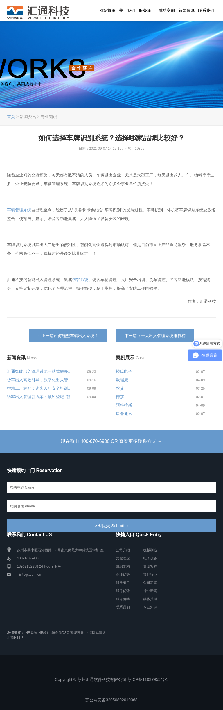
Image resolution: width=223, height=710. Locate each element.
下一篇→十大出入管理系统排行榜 (155, 335)
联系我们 (206, 10)
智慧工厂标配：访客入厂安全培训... (39, 388)
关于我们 (127, 10)
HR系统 (31, 633)
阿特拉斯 (124, 405)
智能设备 (77, 633)
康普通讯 (124, 413)
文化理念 (123, 558)
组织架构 (123, 566)
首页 (11, 116)
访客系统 (80, 279)
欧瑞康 (122, 380)
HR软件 (44, 633)
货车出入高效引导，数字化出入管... (39, 380)
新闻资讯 (186, 10)
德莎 (120, 396)
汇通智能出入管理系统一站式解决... (39, 371)
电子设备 (150, 558)
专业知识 (150, 607)
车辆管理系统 (19, 210)
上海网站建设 (95, 633)
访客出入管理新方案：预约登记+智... (40, 396)
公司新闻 (150, 583)
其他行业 (150, 575)
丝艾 (120, 388)
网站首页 (107, 10)
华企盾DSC (60, 633)
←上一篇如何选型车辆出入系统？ (67, 335)
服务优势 (123, 591)
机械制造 (150, 550)
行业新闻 (150, 591)
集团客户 (150, 566)
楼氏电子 (124, 371)
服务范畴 (123, 599)
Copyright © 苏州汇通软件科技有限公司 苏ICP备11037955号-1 (111, 679)
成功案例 (167, 10)
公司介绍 (123, 550)
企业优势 (123, 575)
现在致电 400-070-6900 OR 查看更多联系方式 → (111, 441)
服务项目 (147, 10)
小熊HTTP (15, 638)
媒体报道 (150, 599)
